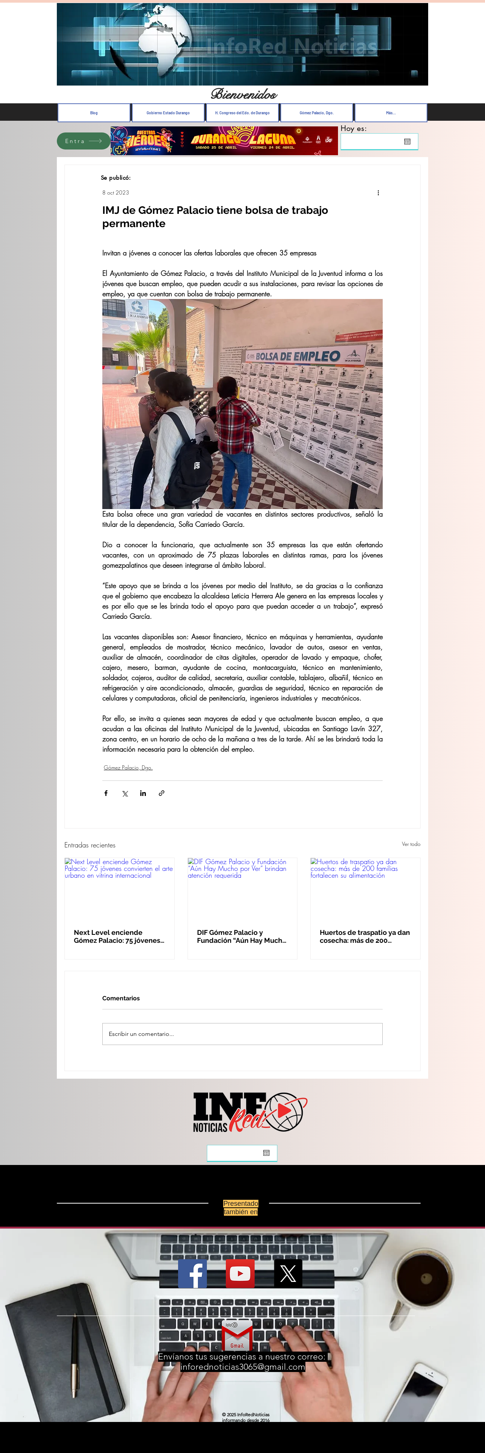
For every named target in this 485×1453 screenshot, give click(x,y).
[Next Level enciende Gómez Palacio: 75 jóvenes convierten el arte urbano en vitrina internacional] (119, 888)
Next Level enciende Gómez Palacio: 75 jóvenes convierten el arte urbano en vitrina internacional (117, 936)
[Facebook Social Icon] (192, 1273)
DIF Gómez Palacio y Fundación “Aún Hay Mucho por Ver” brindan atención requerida (241, 936)
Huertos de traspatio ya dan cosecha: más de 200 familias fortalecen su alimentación (365, 936)
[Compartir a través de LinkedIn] (143, 793)
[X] (288, 1273)
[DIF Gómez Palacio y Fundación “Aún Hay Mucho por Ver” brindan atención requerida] (242, 888)
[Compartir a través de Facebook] (106, 793)
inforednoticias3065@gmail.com (242, 1367)
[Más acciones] (378, 192)
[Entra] (84, 141)
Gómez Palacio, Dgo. (128, 767)
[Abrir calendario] (407, 142)
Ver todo (411, 843)
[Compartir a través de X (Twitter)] (124, 793)
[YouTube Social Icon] (240, 1273)
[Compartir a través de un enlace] (161, 793)
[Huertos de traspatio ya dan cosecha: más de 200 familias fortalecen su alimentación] (365, 888)
